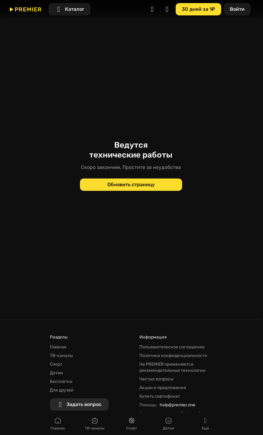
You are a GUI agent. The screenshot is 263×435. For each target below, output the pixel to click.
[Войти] (237, 9)
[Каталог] (69, 9)
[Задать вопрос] (79, 404)
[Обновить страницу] (131, 185)
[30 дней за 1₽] (198, 9)
